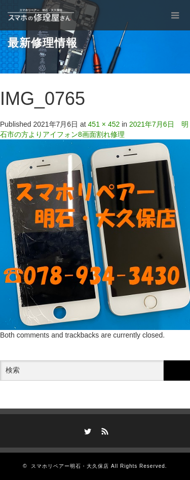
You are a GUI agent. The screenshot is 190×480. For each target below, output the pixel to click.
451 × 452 (104, 124)
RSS (103, 429)
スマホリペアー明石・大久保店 (70, 466)
